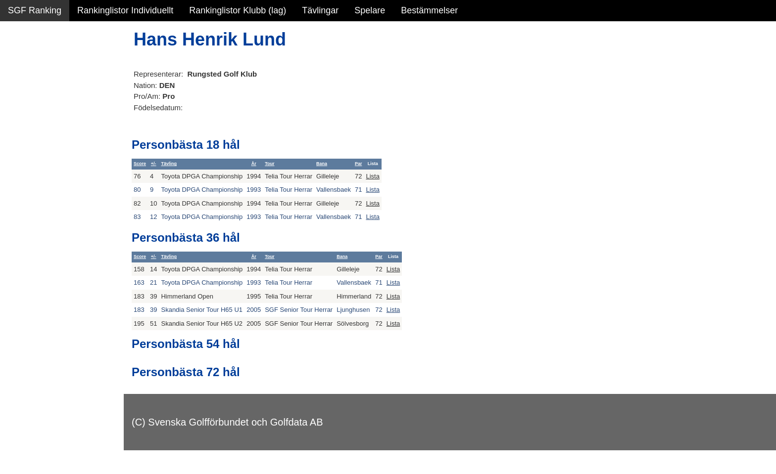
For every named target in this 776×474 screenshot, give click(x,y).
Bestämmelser (429, 10)
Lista (372, 176)
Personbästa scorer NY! (55, 128)
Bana (321, 163)
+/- (153, 163)
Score (140, 163)
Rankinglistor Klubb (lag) (237, 10)
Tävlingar (320, 10)
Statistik (23, 107)
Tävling (169, 163)
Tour (269, 163)
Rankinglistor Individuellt (125, 10)
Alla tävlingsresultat (46, 149)
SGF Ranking (34, 10)
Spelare (369, 10)
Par (358, 163)
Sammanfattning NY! (49, 64)
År (253, 163)
